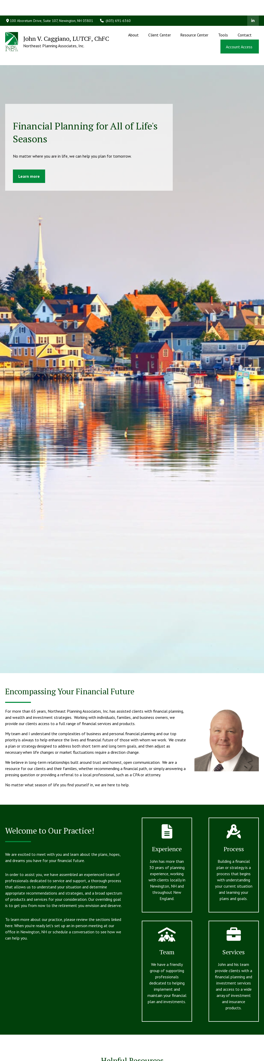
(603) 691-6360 (115, 5)
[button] (133, 19)
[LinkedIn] (253, 5)
